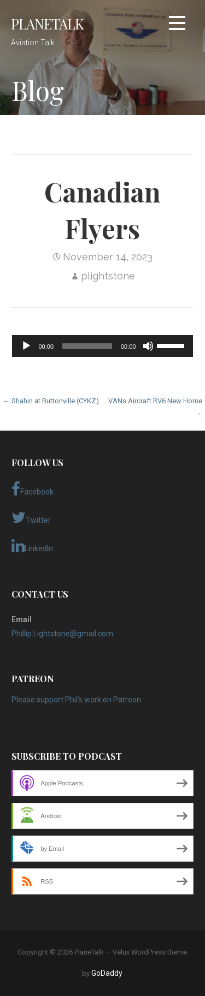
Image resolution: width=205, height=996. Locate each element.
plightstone (108, 276)
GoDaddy (106, 973)
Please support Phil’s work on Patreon (76, 699)
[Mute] (148, 346)
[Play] (26, 346)
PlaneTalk (47, 23)
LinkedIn (32, 545)
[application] (102, 346)
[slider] (87, 346)
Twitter (31, 517)
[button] (177, 25)
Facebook (32, 489)
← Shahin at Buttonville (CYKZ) (51, 401)
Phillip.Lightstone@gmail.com (62, 633)
